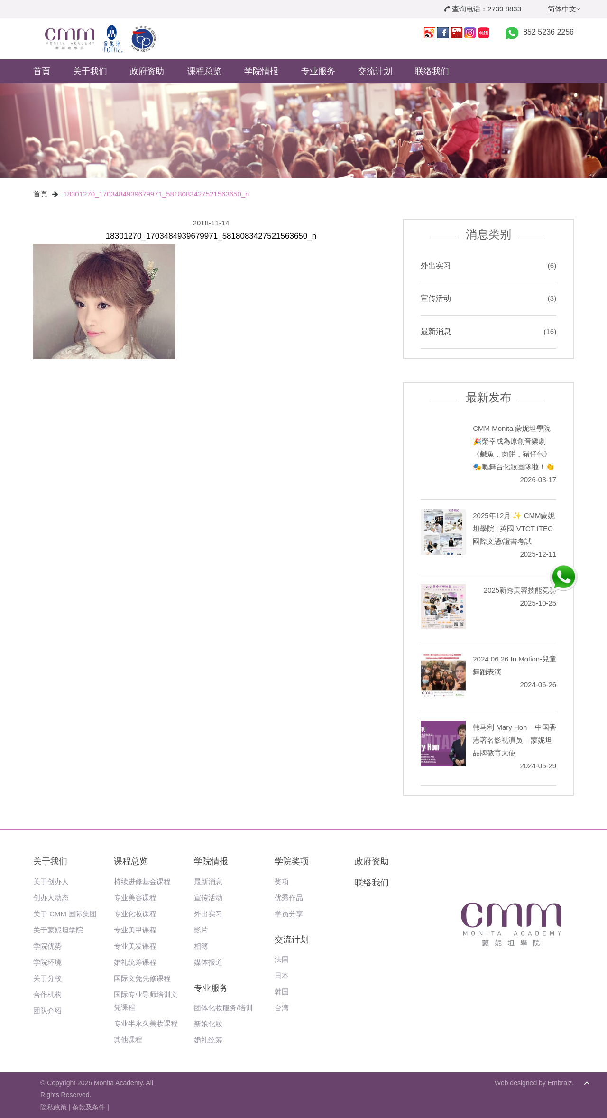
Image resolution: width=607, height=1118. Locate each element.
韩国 (282, 992)
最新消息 (436, 331)
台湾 (282, 1008)
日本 (282, 975)
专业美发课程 (135, 946)
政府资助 (147, 71)
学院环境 (47, 962)
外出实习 (436, 265)
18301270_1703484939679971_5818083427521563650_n (156, 194)
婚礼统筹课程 (135, 962)
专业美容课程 (135, 898)
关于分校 (47, 978)
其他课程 (128, 1039)
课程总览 (204, 71)
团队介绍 (47, 1010)
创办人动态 (51, 898)
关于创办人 (51, 881)
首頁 (41, 71)
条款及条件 (88, 1107)
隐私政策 (53, 1107)
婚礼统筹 (208, 1040)
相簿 (201, 946)
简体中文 (564, 9)
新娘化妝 (208, 1024)
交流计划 (375, 71)
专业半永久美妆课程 (146, 1023)
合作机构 (47, 994)
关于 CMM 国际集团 (65, 914)
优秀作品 (289, 898)
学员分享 (289, 914)
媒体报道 (208, 962)
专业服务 (318, 71)
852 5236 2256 (548, 32)
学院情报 (261, 71)
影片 (201, 930)
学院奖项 (292, 861)
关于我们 (90, 71)
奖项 (282, 881)
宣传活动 (436, 298)
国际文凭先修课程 (142, 978)
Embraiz (560, 1083)
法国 (282, 959)
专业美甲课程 (135, 930)
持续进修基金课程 (142, 881)
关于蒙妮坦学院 (58, 930)
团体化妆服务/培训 (223, 1008)
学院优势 (47, 946)
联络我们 (432, 71)
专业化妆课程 (135, 914)
